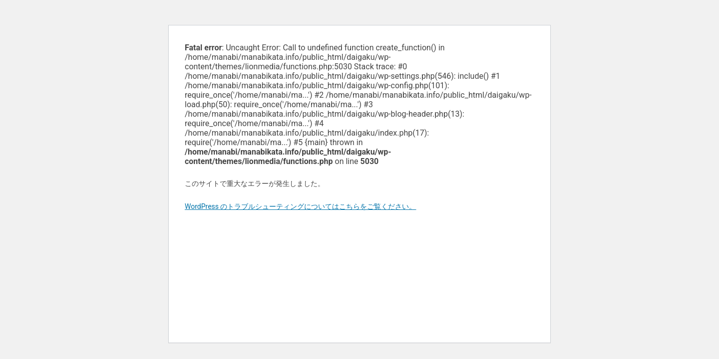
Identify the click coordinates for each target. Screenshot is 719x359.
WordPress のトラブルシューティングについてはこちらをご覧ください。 (300, 206)
